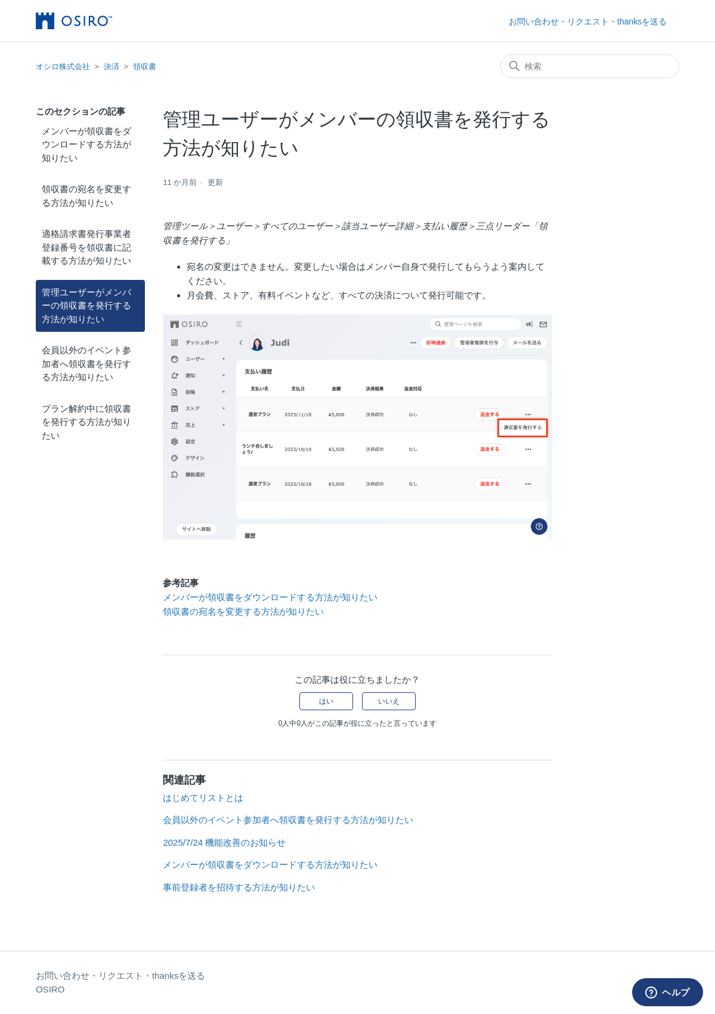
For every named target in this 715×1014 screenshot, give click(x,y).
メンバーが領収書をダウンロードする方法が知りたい (86, 144)
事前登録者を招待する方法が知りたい (239, 887)
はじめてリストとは (203, 798)
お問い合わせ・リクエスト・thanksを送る (588, 21)
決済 (111, 66)
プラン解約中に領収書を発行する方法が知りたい (86, 421)
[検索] (589, 66)
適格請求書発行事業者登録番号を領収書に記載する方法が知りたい (86, 247)
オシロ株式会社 (63, 66)
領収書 (144, 66)
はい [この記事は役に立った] (326, 701)
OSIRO (50, 989)
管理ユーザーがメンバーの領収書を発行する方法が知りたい (86, 305)
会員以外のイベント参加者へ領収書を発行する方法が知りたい (86, 363)
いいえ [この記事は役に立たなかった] (389, 701)
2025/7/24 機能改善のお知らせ (224, 842)
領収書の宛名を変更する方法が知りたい (86, 196)
